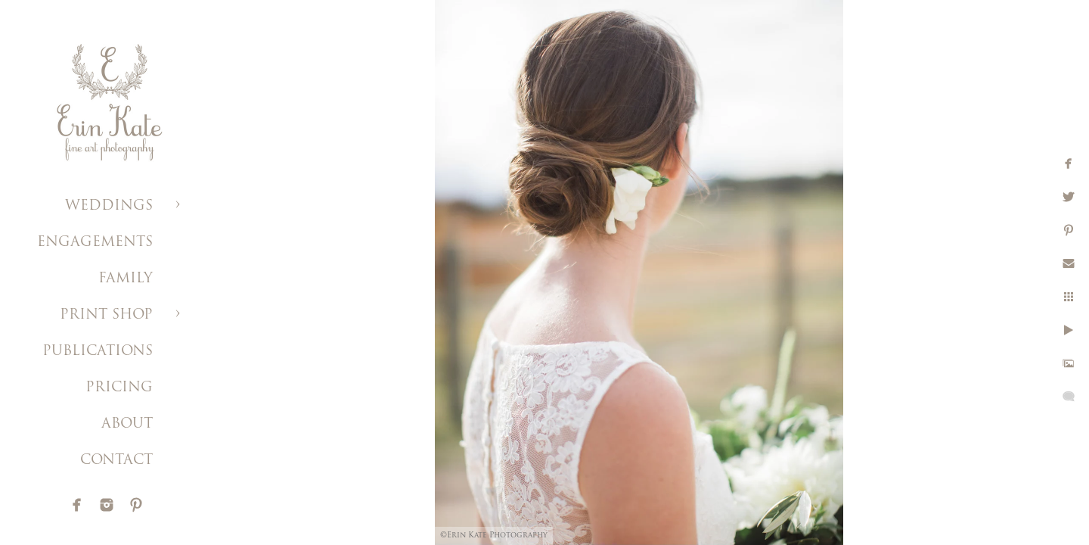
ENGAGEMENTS (95, 242)
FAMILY (125, 279)
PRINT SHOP (106, 315)
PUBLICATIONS (97, 351)
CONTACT (116, 460)
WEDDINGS (109, 206)
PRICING (119, 388)
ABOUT (127, 424)
